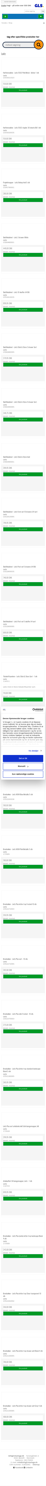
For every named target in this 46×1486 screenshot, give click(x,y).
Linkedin (28, 1467)
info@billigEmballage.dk (27, 1462)
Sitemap (36, 1465)
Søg (43, 11)
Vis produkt (23, 90)
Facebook (18, 1467)
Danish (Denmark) (9, 1)
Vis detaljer (34, 751)
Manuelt (23, 766)
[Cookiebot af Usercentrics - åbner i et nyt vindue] (32, 709)
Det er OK (23, 758)
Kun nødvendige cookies (23, 774)
